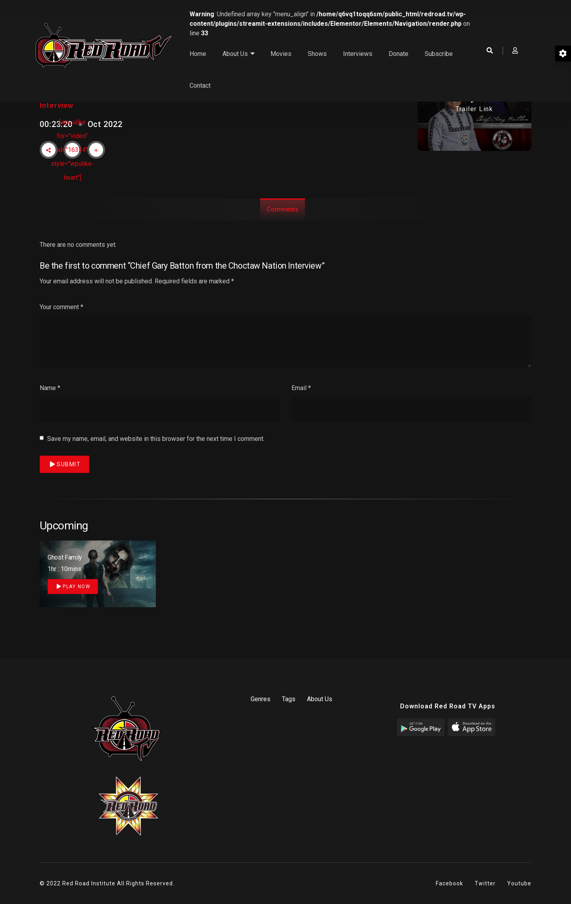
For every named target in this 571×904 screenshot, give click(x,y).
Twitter (485, 883)
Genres (260, 699)
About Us (319, 699)
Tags (288, 699)
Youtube (519, 883)
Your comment (61, 320)
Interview (56, 105)
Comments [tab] (282, 209)
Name (50, 401)
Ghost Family (65, 557)
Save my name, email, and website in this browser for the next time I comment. (155, 452)
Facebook (449, 883)
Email (301, 401)
